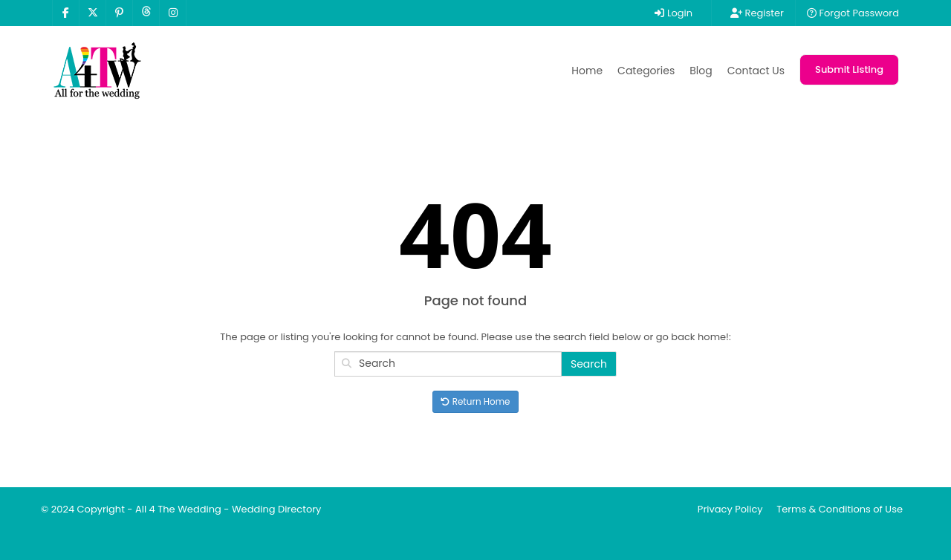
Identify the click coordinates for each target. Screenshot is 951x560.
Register (757, 13)
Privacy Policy (730, 509)
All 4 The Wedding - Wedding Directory (228, 509)
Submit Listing (849, 69)
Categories (646, 70)
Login (673, 13)
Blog (700, 70)
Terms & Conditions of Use (839, 509)
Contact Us (756, 70)
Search (589, 363)
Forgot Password (853, 13)
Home (587, 70)
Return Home (475, 401)
